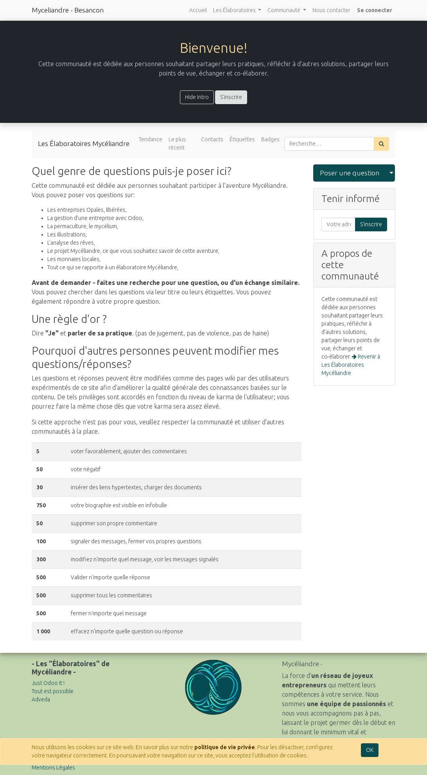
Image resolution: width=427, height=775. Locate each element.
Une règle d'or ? (69, 319)
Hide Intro (197, 97)
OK (369, 750)
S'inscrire (231, 97)
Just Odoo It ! (48, 683)
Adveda (41, 699)
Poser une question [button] (349, 173)
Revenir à (350, 364)
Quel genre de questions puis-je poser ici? (131, 171)
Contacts (212, 139)
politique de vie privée (224, 747)
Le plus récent (177, 143)
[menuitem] (198, 10)
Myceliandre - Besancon (68, 10)
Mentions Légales (53, 767)
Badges (270, 139)
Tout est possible (53, 691)
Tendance (150, 139)
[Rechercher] (381, 144)
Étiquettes (242, 139)
